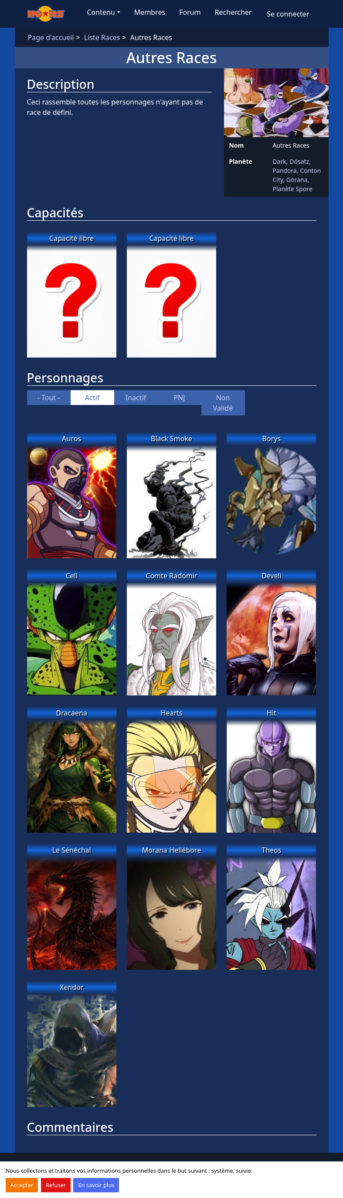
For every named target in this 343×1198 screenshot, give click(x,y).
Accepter (22, 1185)
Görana (297, 179)
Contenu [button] (101, 12)
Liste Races (102, 37)
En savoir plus (96, 1185)
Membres (149, 12)
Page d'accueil (51, 37)
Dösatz (299, 161)
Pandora (285, 170)
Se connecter (288, 14)
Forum (189, 12)
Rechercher (233, 12)
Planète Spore (292, 189)
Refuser (56, 1185)
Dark (279, 161)
